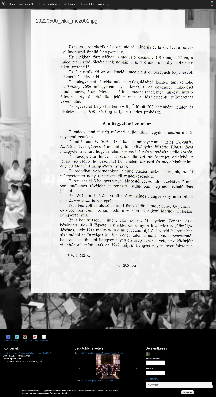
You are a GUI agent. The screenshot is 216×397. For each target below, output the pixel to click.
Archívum (70, 4)
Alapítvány (105, 4)
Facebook (8, 340)
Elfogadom (187, 392)
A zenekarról (27, 4)
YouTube (34, 340)
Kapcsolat (87, 4)
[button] (80, 367)
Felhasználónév (153, 358)
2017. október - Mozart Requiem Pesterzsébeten (103, 353)
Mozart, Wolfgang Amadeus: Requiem (97, 381)
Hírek (12, 4)
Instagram (25, 340)
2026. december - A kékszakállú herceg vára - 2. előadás (27, 353)
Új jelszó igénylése (154, 379)
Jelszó (149, 369)
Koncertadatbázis (49, 4)
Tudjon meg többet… (59, 393)
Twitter (17, 340)
